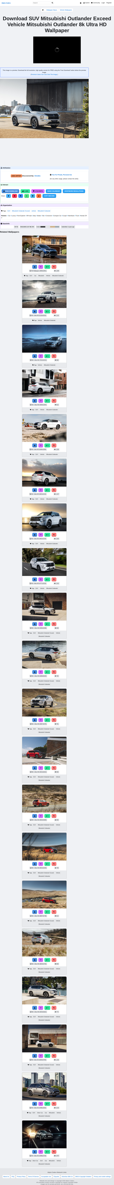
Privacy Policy (21, 1176)
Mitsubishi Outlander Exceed (21, 211)
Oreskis (37, 176)
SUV (8, 211)
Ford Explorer (21, 215)
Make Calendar (54, 191)
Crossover (48, 215)
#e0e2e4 (47, 226)
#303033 (42, 226)
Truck (77, 215)
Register (109, 3)
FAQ (13, 1176)
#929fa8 (57, 226)
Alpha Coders (6, 3)
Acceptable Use (46, 1176)
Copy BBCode (49, 196)
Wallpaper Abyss (51, 10)
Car (9, 215)
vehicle (34, 211)
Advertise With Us (67, 1176)
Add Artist (16, 176)
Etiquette (56, 1176)
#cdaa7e (52, 226)
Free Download (10, 191)
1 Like (25, 191)
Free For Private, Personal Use (62, 175)
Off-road (29, 215)
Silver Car (40, 1112)
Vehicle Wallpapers (66, 10)
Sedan (38, 215)
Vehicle (48, 275)
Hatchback (71, 215)
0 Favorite (38, 191)
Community (95, 3)
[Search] (52, 2)
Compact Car (57, 215)
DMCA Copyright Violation (83, 1176)
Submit (86, 3)
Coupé (64, 215)
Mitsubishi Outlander (44, 211)
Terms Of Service (33, 1176)
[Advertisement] (44, 152)
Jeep (34, 215)
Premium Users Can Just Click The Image (44, 74)
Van (43, 215)
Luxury (13, 215)
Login (103, 3)
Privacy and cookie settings (102, 1176)
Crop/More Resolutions (73, 191)
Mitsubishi (41, 275)
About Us (6, 1176)
